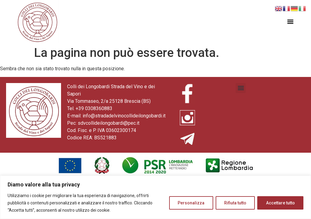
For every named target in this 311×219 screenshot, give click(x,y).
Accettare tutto (280, 202)
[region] (155, 197)
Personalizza (190, 202)
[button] (290, 22)
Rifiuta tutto (235, 202)
